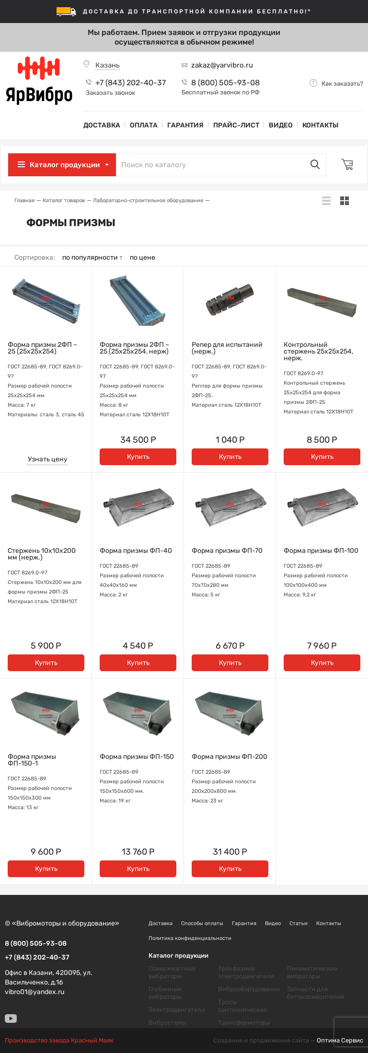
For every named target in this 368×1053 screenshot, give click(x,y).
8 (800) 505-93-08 (225, 83)
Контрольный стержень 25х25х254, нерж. (318, 352)
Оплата (144, 125)
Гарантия (185, 125)
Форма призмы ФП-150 (137, 757)
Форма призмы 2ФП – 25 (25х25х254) (42, 348)
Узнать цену (48, 459)
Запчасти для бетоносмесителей (315, 992)
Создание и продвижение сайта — (288, 1040)
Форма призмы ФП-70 (227, 551)
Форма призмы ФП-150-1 (32, 760)
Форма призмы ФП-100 (321, 551)
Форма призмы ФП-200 (229, 757)
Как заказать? (342, 83)
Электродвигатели (177, 1009)
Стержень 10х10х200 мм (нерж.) (42, 554)
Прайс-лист (236, 125)
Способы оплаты (202, 923)
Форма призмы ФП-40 (136, 551)
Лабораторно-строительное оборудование (148, 200)
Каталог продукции (69, 164)
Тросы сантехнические (242, 1005)
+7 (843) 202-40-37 (130, 83)
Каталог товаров (64, 200)
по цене (142, 257)
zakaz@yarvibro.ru (222, 65)
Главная (24, 200)
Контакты (320, 125)
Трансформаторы (244, 1022)
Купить (138, 457)
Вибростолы (167, 1022)
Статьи (298, 923)
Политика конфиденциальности (190, 938)
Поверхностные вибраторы (172, 972)
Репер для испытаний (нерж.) (227, 348)
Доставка (101, 125)
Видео (281, 125)
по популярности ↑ (92, 257)
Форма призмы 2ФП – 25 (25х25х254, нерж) (134, 348)
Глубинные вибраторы (165, 992)
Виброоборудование (249, 989)
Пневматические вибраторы (312, 972)
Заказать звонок (110, 92)
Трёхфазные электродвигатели (246, 972)
